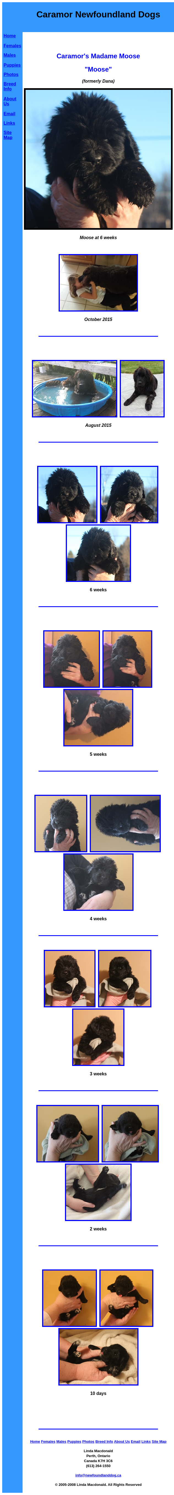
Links (9, 123)
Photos (11, 74)
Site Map (8, 135)
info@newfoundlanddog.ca (98, 1475)
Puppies (12, 65)
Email (9, 113)
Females (12, 45)
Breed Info (10, 86)
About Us (122, 1441)
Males (10, 55)
